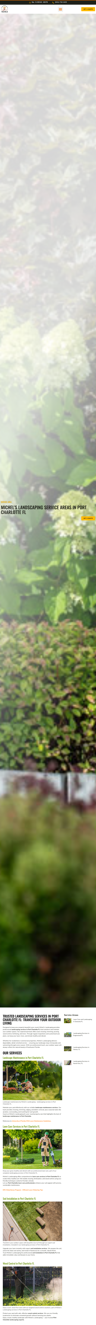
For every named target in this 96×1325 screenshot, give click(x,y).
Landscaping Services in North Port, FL (81, 1062)
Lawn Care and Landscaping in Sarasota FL (82, 1020)
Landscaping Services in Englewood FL (81, 1034)
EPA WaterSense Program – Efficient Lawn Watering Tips (23, 1190)
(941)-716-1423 (61, 2)
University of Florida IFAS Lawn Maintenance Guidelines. (31, 1121)
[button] (60, 9)
